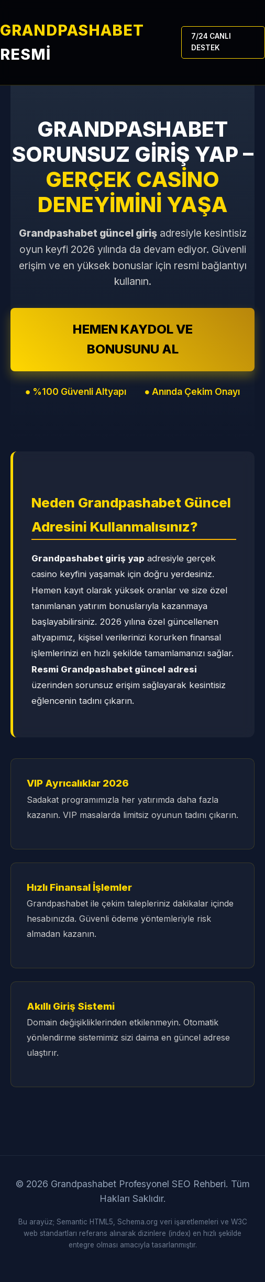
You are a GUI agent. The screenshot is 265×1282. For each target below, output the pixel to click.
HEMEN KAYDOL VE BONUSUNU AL (133, 339)
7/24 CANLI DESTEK (211, 42)
